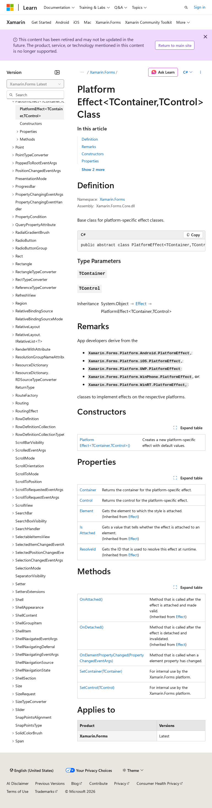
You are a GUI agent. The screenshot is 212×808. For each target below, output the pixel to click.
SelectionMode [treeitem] (28, 568)
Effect (141, 303)
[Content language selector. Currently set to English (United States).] (32, 770)
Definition (90, 139)
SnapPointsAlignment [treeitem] (33, 717)
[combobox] (35, 83)
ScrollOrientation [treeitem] (29, 465)
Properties (90, 160)
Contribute (98, 783)
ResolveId (88, 549)
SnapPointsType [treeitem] (28, 725)
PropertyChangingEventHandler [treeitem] (38, 205)
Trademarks (44, 791)
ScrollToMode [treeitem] (26, 473)
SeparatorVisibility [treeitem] (30, 575)
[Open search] (186, 7)
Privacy (120, 783)
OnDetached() (91, 627)
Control (86, 500)
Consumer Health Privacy (158, 783)
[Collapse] (57, 72)
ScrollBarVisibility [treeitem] (29, 442)
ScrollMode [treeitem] (25, 458)
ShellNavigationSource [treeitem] (34, 662)
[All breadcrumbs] (82, 72)
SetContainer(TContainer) (101, 671)
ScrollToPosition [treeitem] (28, 481)
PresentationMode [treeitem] (30, 178)
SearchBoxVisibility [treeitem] (31, 521)
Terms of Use (17, 791)
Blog (75, 783)
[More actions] (200, 72)
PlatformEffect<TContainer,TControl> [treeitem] (41, 112)
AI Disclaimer (18, 783)
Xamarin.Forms (102, 72)
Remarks (89, 146)
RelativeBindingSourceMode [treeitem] (39, 318)
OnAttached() (91, 599)
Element (86, 510)
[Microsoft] (10, 7)
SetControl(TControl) (97, 687)
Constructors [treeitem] (31, 123)
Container (88, 489)
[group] (141, 245)
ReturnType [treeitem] (24, 387)
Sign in (199, 7)
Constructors (93, 153)
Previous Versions (50, 783)
